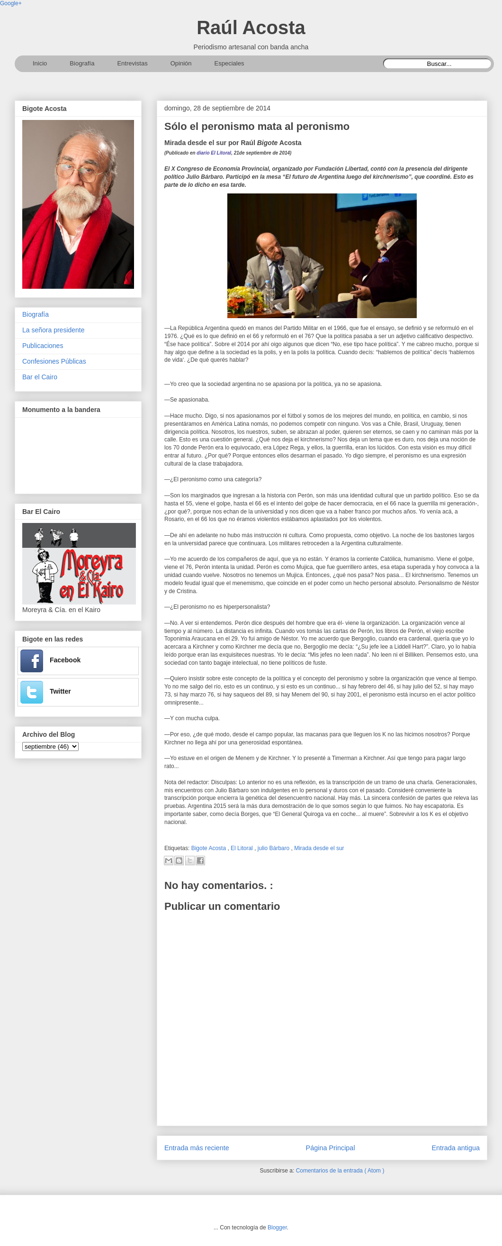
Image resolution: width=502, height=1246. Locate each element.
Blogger (277, 1227)
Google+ (11, 3)
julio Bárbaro (274, 848)
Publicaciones (42, 345)
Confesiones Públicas (54, 361)
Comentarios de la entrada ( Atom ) (340, 1170)
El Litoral (242, 848)
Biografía (35, 314)
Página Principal (330, 1148)
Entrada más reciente (196, 1148)
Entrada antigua (455, 1148)
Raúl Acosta (251, 27)
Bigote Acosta (209, 848)
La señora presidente (53, 330)
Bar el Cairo (39, 377)
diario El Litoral (214, 153)
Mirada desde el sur (319, 848)
